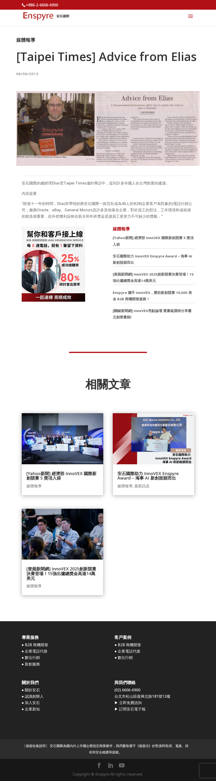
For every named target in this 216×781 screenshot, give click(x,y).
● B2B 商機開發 (35, 644)
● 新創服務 (31, 664)
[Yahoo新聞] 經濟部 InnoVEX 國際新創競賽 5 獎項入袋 (61, 476)
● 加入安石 (31, 702)
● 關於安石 (31, 690)
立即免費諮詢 (130, 702)
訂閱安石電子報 (132, 709)
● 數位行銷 (31, 657)
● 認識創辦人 (33, 696)
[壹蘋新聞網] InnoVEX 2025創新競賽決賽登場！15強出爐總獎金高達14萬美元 (61, 573)
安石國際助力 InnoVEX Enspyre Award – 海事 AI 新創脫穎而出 (148, 476)
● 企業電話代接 (35, 651)
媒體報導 (25, 40)
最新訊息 (142, 486)
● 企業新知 (31, 709)
